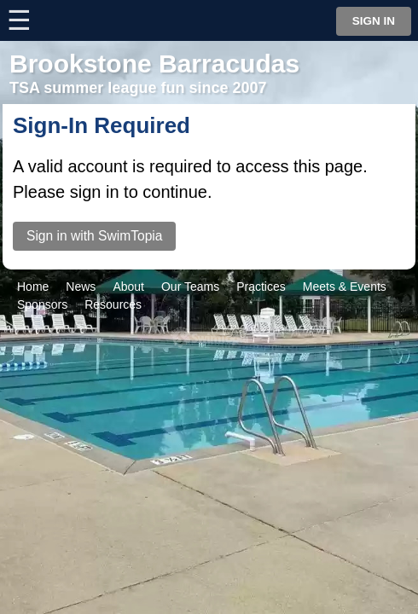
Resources (113, 304)
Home (33, 286)
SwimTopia (209, 337)
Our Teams (190, 286)
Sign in (373, 20)
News (81, 286)
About (128, 286)
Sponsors (42, 304)
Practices (261, 286)
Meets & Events (344, 286)
